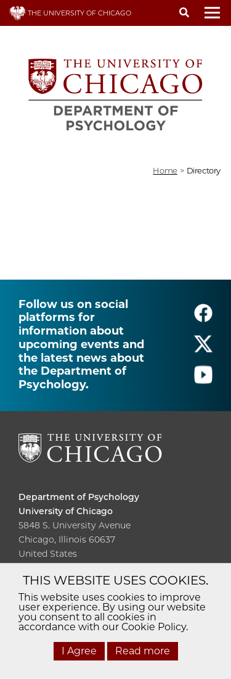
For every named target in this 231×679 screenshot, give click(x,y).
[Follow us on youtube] (203, 380)
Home (165, 170)
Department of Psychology (78, 496)
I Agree (79, 651)
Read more (142, 651)
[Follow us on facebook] (203, 318)
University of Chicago (65, 511)
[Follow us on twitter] (203, 349)
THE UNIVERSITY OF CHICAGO (70, 13)
